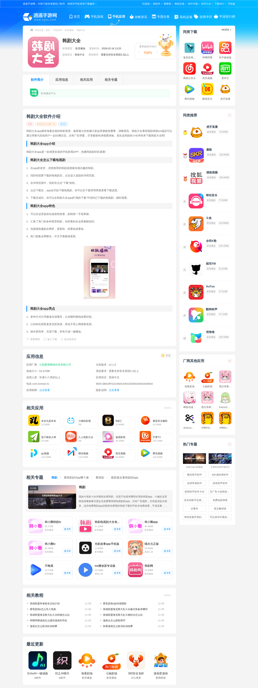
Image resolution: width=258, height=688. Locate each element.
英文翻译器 (220, 508)
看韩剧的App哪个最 (46, 124)
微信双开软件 (194, 474)
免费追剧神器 (220, 500)
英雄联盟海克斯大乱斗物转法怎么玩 (123, 614)
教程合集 (180, 3)
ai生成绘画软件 (220, 474)
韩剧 (30, 124)
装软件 (156, 3)
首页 (48, 30)
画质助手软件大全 (194, 491)
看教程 (167, 3)
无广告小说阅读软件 (221, 491)
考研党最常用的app (194, 517)
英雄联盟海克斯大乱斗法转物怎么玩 (50, 614)
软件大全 (206, 3)
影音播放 (69, 30)
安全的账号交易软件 (195, 500)
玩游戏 (146, 3)
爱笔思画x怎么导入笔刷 (43, 609)
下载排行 (219, 3)
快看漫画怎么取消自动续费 (118, 626)
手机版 (231, 3)
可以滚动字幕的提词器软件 (221, 517)
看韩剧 (63, 124)
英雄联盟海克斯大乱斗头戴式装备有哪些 (125, 609)
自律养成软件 (194, 483)
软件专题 (193, 3)
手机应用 (57, 30)
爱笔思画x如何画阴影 (115, 603)
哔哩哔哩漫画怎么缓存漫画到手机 (48, 620)
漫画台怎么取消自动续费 (43, 626)
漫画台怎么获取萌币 (114, 620)
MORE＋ (168, 408)
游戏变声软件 (220, 483)
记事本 (194, 508)
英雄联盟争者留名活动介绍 (45, 603)
